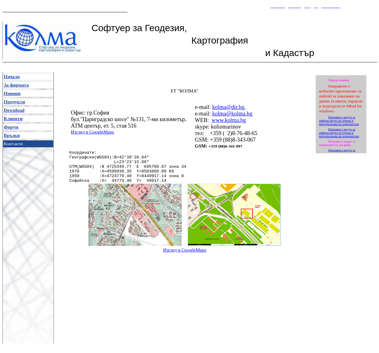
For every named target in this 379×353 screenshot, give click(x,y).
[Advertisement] (184, 263)
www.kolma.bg (229, 120)
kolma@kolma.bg (232, 114)
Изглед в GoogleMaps (92, 131)
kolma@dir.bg (228, 107)
